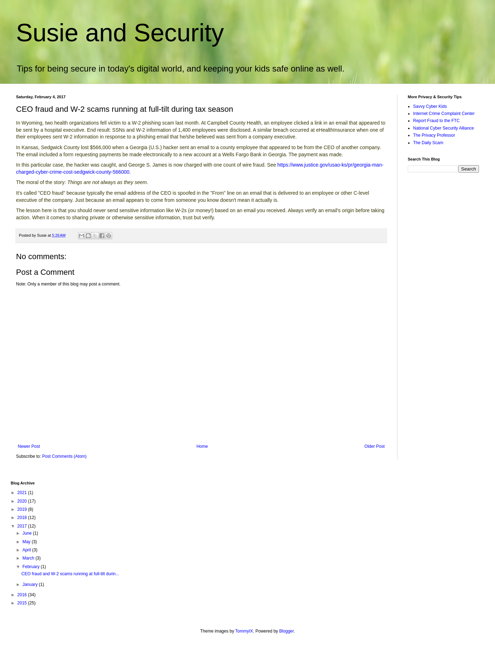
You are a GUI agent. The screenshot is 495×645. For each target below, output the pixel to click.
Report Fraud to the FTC (436, 120)
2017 (22, 526)
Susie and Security (120, 33)
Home (202, 446)
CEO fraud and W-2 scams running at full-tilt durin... (70, 573)
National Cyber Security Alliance (443, 128)
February (31, 566)
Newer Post (29, 446)
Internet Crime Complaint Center (444, 113)
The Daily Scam (428, 142)
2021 (22, 492)
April (27, 549)
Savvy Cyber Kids (430, 106)
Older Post (374, 446)
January (30, 584)
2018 (22, 517)
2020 (22, 501)
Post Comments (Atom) (64, 456)
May (27, 541)
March (29, 558)
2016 (22, 594)
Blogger (286, 631)
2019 (22, 509)
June (27, 533)
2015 (22, 603)
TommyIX (244, 631)
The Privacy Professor (434, 135)
